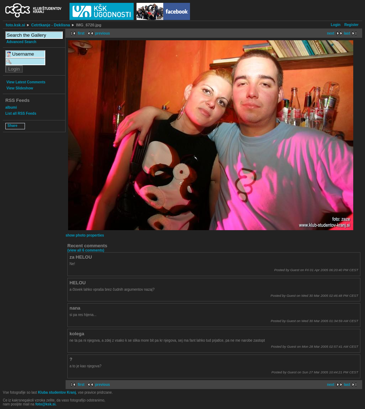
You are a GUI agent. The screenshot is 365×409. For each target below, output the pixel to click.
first (81, 33)
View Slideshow (19, 88)
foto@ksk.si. (45, 404)
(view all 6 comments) (85, 250)
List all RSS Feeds (20, 113)
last (347, 33)
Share (12, 126)
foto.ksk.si (15, 25)
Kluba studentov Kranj (57, 392)
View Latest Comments (25, 82)
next (330, 33)
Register (351, 25)
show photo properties (85, 235)
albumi (11, 107)
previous (102, 33)
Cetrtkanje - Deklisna (50, 25)
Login (335, 25)
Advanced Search (21, 42)
